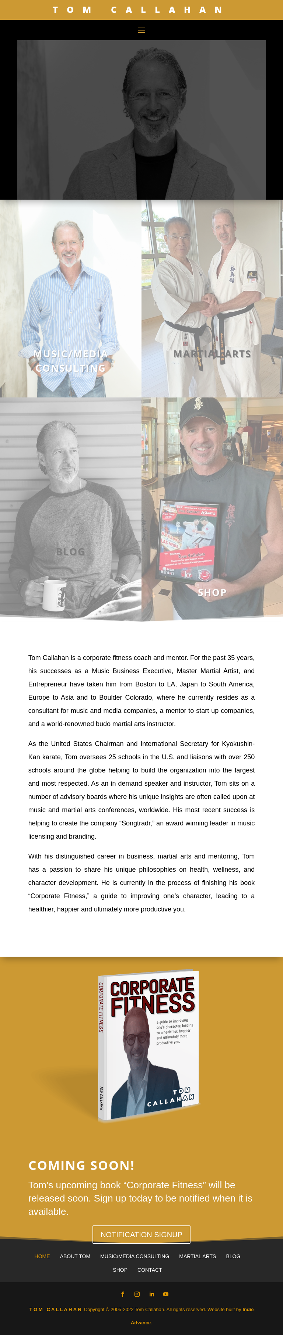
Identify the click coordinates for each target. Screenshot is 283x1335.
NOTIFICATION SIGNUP (141, 1235)
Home (42, 1256)
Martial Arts (197, 1256)
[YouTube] (165, 1294)
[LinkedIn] (151, 1294)
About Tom (75, 1256)
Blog (233, 1256)
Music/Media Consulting (134, 1256)
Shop (120, 1270)
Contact (149, 1270)
